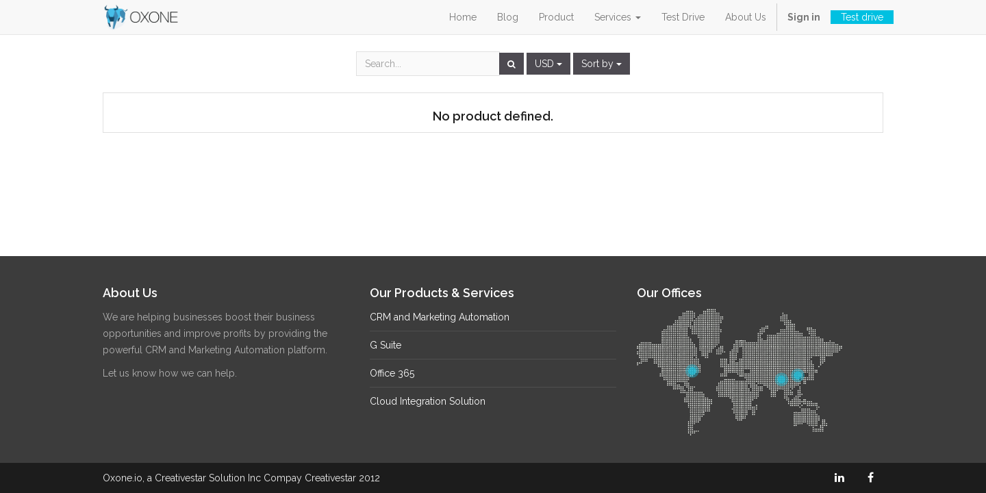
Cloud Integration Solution (427, 401)
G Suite (385, 345)
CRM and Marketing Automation (439, 317)
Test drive (862, 17)
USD (548, 63)
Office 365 (392, 373)
